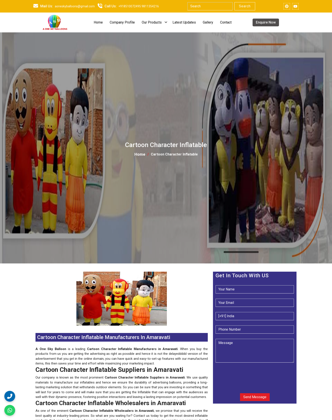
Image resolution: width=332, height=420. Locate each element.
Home (98, 22)
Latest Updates (184, 22)
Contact (226, 22)
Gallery (208, 22)
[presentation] (242, 374)
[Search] (210, 6)
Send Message (254, 397)
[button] (35, 328)
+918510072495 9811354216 (138, 6)
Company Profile (122, 22)
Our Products (152, 22)
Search (245, 6)
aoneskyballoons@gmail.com (75, 6)
